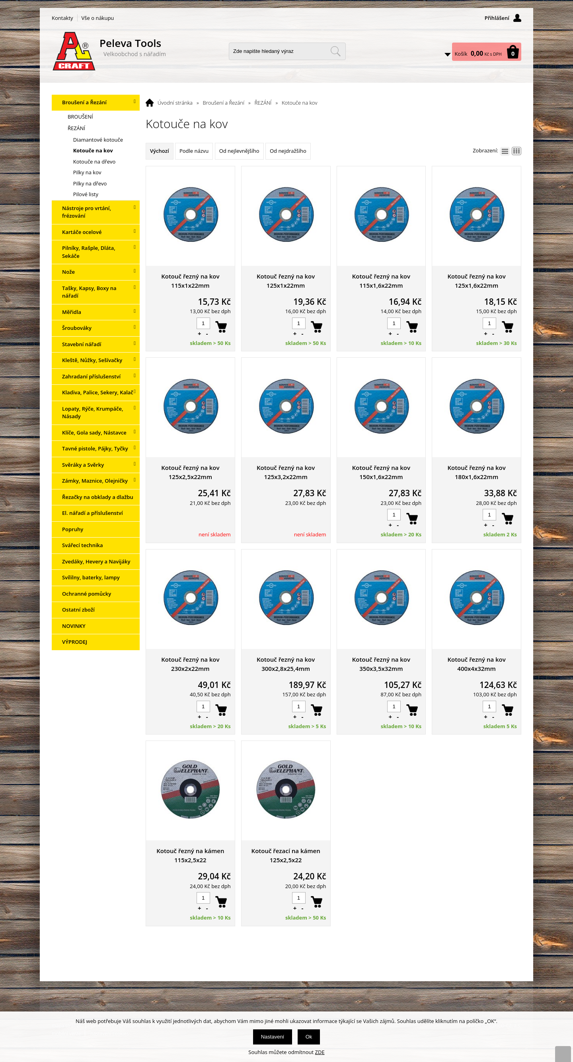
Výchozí (159, 150)
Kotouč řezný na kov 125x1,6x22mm (476, 280)
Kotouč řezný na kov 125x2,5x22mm (190, 472)
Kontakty (62, 17)
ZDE (320, 1052)
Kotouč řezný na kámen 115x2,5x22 (190, 855)
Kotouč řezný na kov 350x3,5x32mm (381, 663)
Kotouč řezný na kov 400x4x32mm (476, 663)
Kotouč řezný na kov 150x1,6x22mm (381, 472)
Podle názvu (194, 150)
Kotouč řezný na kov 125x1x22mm (286, 280)
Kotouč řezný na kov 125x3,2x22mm (286, 472)
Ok (309, 1037)
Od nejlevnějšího (239, 150)
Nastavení (273, 1037)
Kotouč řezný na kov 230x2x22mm (190, 663)
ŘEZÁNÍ (263, 102)
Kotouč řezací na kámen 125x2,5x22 (285, 855)
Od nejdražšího (288, 150)
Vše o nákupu (98, 17)
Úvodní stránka (175, 102)
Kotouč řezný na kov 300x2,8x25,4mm (286, 663)
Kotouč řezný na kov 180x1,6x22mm (476, 472)
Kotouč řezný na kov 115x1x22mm (190, 280)
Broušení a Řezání (223, 102)
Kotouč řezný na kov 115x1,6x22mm (381, 280)
